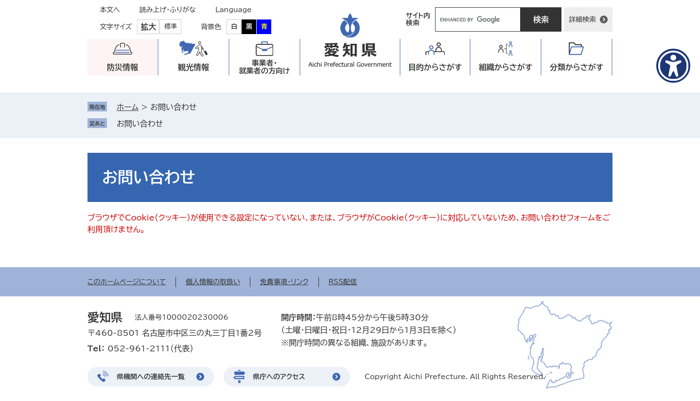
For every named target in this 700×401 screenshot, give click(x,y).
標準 (170, 26)
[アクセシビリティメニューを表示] (673, 66)
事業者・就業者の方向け (264, 66)
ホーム (128, 107)
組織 (506, 67)
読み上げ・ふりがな (168, 9)
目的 (435, 67)
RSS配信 (343, 281)
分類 (577, 67)
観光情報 (193, 67)
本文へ (110, 9)
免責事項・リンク (284, 281)
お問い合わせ (140, 124)
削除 (169, 123)
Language (233, 9)
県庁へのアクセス (279, 376)
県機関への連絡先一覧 (151, 376)
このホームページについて (127, 281)
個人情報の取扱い (213, 281)
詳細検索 (582, 19)
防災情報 (122, 67)
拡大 (148, 27)
